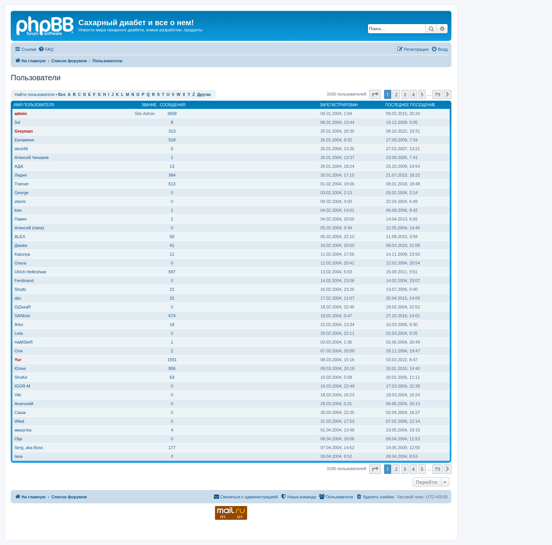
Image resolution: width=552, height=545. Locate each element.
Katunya (22, 254)
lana (19, 456)
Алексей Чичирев (32, 157)
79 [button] (437, 94)
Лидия (21, 175)
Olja (18, 438)
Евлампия (24, 140)
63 (172, 377)
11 (172, 254)
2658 (171, 113)
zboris (20, 201)
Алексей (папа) (29, 227)
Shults (20, 289)
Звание (149, 105)
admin (21, 113)
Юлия (20, 368)
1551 (171, 359)
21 (172, 289)
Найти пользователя (34, 94)
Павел (21, 219)
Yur (18, 359)
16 (172, 324)
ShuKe (21, 377)
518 (172, 140)
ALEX (20, 236)
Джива (21, 245)
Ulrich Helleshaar (31, 271)
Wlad (19, 421)
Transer (22, 184)
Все (61, 94)
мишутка (23, 430)
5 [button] (422, 94)
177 (172, 447)
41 (172, 245)
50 (172, 236)
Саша (20, 412)
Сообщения (173, 105)
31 (172, 298)
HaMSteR (24, 342)
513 (172, 184)
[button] (375, 94)
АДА (19, 166)
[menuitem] (46, 49)
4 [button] (413, 94)
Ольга (20, 263)
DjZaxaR (23, 307)
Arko (19, 324)
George (22, 192)
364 (172, 175)
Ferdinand (24, 280)
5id (17, 122)
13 (172, 166)
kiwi (18, 210)
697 (172, 271)
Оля (19, 351)
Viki (18, 395)
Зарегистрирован (339, 105)
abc (18, 298)
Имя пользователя (34, 105)
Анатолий (24, 403)
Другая (204, 94)
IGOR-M (22, 386)
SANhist (22, 315)
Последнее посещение (410, 105)
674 (172, 315)
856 (172, 368)
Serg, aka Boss (29, 447)
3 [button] (405, 94)
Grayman (24, 131)
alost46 (21, 148)
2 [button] (396, 94)
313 (172, 131)
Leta (19, 333)
